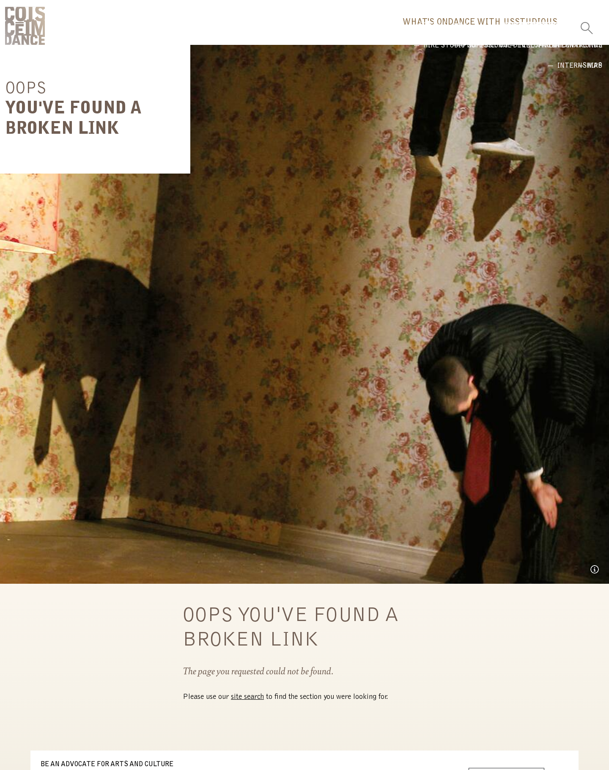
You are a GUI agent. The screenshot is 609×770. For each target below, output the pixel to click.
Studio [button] (489, 32)
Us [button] (538, 32)
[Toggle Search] (586, 25)
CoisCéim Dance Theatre (25, 29)
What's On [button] (330, 32)
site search (247, 703)
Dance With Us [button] (413, 32)
